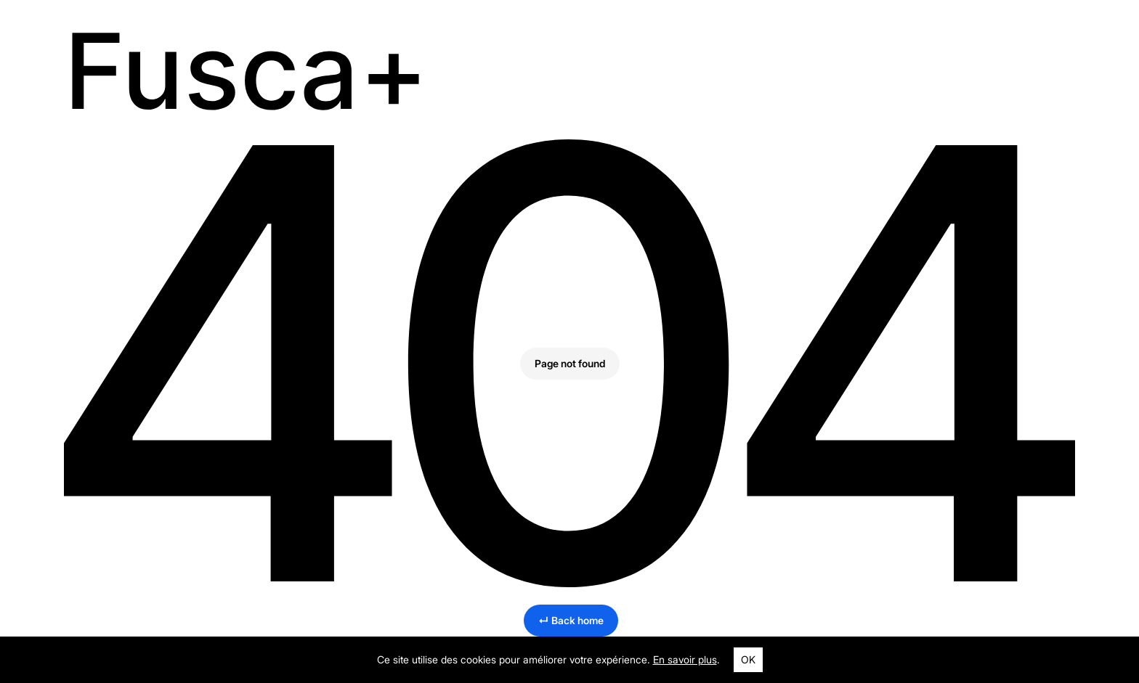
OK (748, 659)
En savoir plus (685, 659)
